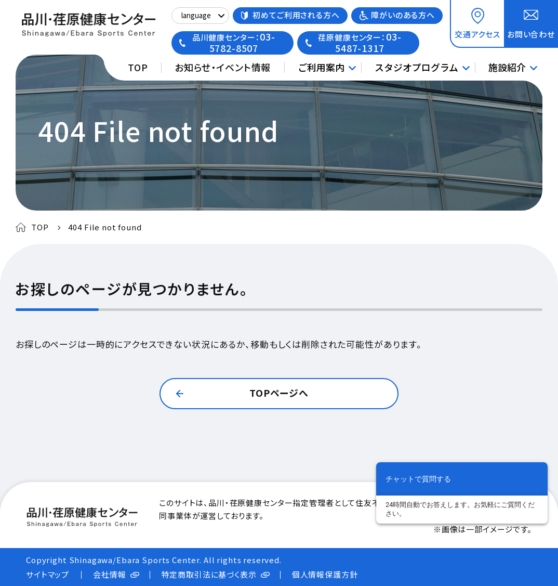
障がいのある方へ (403, 14)
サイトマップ (47, 574)
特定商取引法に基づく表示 (209, 574)
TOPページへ (279, 392)
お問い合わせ (531, 34)
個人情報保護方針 (325, 574)
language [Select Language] (196, 15)
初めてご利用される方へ (296, 14)
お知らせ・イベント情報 (223, 67)
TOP (138, 67)
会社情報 (109, 574)
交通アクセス (477, 34)
